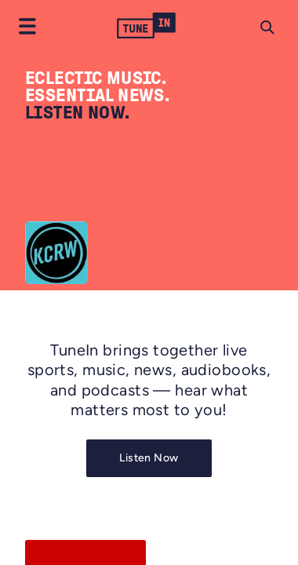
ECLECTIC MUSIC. (95, 77)
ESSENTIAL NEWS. (97, 95)
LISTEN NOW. (77, 112)
